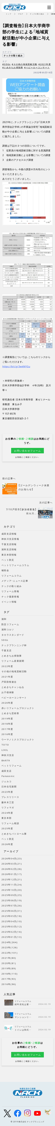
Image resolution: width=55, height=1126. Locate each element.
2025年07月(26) (11, 905)
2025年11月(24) (11, 884)
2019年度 (7, 718)
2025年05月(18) (11, 916)
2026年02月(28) (11, 869)
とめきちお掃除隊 (11, 655)
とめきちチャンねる (12, 687)
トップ (8, 14)
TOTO (5, 744)
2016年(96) (8, 984)
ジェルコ (6, 781)
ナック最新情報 (10, 596)
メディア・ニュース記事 (14, 580)
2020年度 (7, 702)
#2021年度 (44, 64)
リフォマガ (7, 807)
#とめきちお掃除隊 (12, 67)
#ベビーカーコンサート (37, 67)
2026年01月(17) (11, 874)
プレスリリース (10, 797)
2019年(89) (8, 968)
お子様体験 (7, 692)
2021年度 (7, 676)
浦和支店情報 (9, 549)
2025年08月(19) (11, 900)
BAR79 (5, 760)
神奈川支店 (7, 755)
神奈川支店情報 (10, 539)
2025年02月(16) (11, 931)
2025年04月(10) (11, 921)
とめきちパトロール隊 (14, 833)
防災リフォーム (10, 624)
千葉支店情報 (9, 544)
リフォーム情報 (10, 591)
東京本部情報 (9, 554)
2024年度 (7, 812)
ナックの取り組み (37, 14)
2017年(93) (8, 978)
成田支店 (6, 770)
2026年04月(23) (11, 858)
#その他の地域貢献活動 (24, 64)
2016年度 (7, 734)
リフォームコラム (11, 575)
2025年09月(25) (11, 895)
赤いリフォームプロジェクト (17, 708)
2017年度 (7, 729)
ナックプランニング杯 (14, 645)
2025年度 (7, 828)
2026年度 (7, 844)
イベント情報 (9, 601)
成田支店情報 (9, 533)
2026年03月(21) (11, 863)
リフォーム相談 (10, 823)
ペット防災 (7, 559)
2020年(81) (8, 963)
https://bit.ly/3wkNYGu (16, 366)
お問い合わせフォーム (27, 450)
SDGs (4, 640)
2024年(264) (9, 942)
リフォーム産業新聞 (12, 660)
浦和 (4, 619)
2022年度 (7, 666)
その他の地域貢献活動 (14, 671)
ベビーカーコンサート (14, 697)
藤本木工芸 (7, 802)
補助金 (5, 570)
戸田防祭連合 (9, 681)
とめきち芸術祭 (10, 713)
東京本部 (6, 818)
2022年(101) (9, 952)
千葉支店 (6, 650)
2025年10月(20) (11, 890)
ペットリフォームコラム (15, 565)
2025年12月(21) (11, 879)
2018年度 (7, 723)
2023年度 (7, 791)
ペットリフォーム (11, 765)
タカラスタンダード (12, 634)
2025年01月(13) (11, 937)
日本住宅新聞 (9, 786)
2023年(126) (9, 947)
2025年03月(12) (11, 926)
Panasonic (8, 776)
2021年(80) (8, 957)
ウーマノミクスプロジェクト (17, 739)
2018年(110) (9, 973)
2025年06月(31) (11, 910)
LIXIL (4, 750)
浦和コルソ (7, 629)
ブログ (20, 14)
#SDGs (6, 64)
